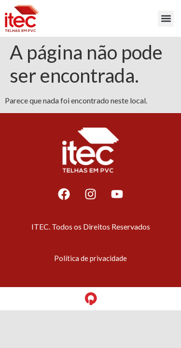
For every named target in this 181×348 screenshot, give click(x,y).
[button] (166, 19)
